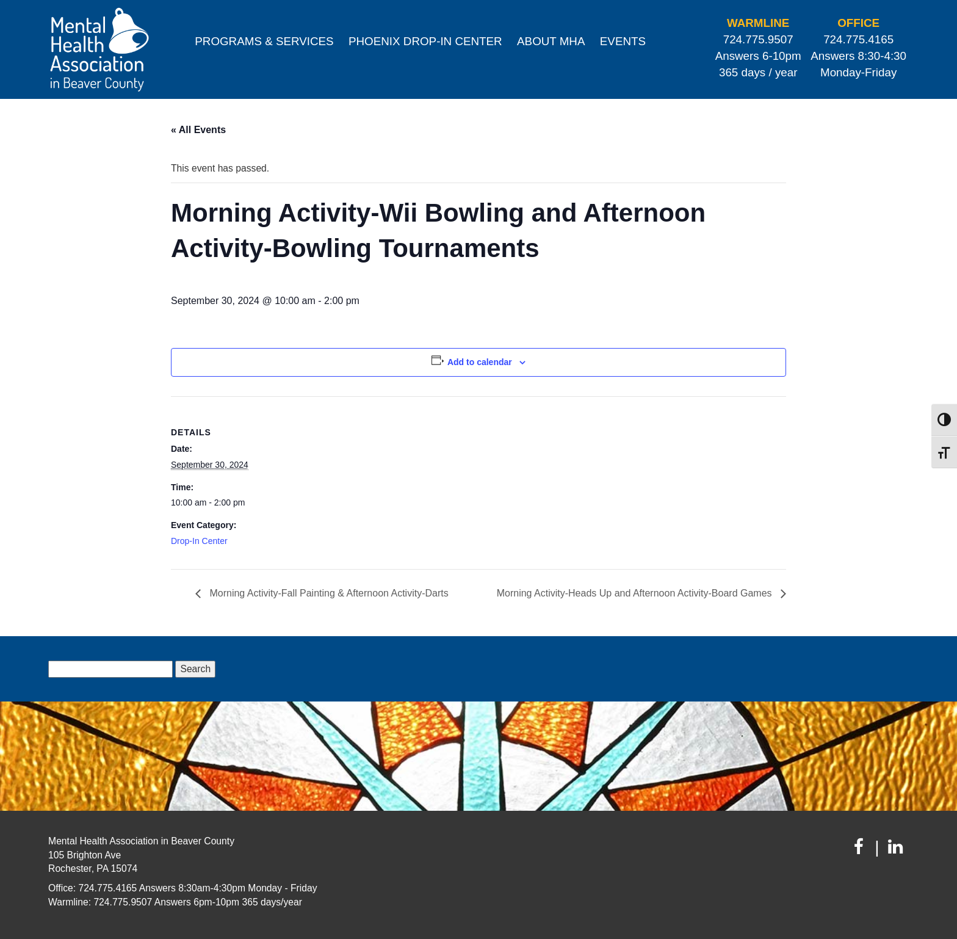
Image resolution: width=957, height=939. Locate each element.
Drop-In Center (199, 541)
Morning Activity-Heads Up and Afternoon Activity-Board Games (636, 593)
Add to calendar (479, 362)
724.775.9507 (758, 39)
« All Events (198, 130)
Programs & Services (264, 41)
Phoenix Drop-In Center (425, 41)
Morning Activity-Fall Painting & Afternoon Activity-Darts (328, 593)
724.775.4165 (858, 39)
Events (623, 41)
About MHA (551, 41)
